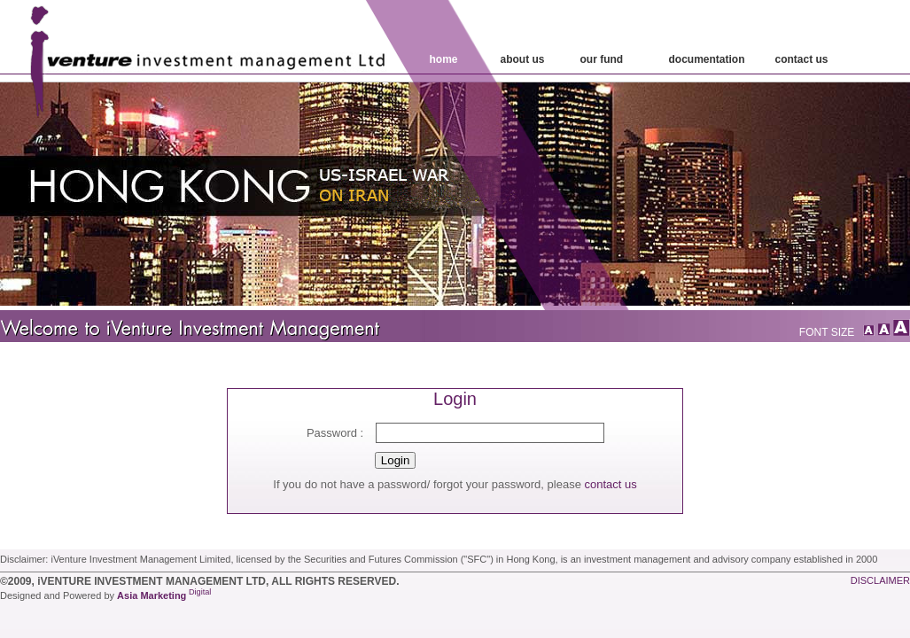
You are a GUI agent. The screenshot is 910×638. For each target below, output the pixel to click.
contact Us (801, 59)
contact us (610, 484)
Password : (335, 433)
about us (523, 59)
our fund (602, 59)
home (444, 59)
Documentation (707, 59)
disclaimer (880, 580)
